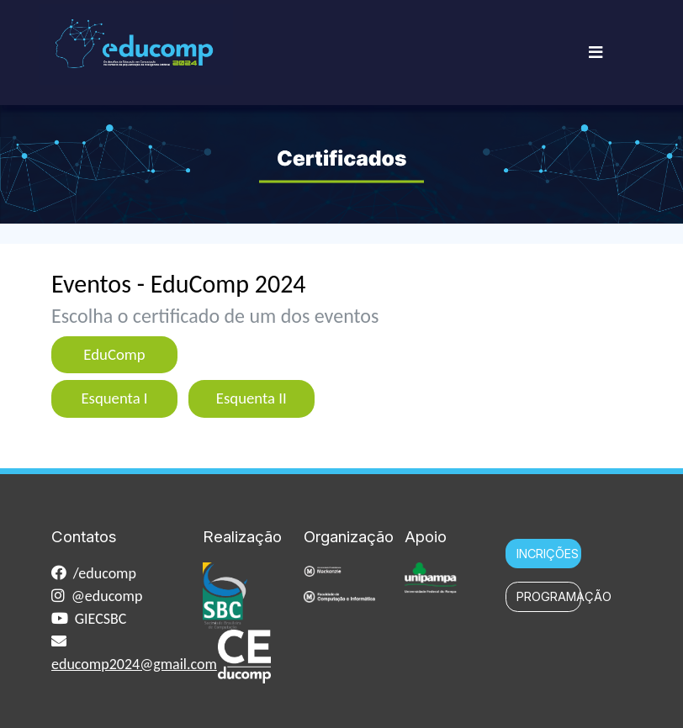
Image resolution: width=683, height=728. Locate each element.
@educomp (107, 596)
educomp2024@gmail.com (134, 664)
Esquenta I (114, 398)
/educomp (104, 573)
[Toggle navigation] (595, 53)
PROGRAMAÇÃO (548, 596)
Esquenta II (251, 398)
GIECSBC (101, 618)
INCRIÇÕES (547, 553)
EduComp (114, 354)
